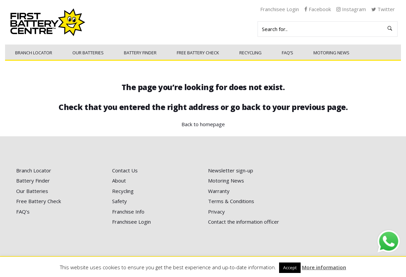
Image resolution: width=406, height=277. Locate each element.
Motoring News (331, 53)
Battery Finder (140, 53)
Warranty (219, 191)
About (119, 180)
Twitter (383, 9)
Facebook (317, 9)
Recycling (250, 53)
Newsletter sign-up (230, 170)
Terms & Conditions (231, 201)
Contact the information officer (243, 221)
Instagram (351, 9)
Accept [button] (290, 268)
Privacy (216, 211)
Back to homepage (203, 124)
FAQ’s (287, 53)
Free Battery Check (198, 53)
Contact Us (125, 170)
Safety (119, 201)
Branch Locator (33, 53)
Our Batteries (88, 53)
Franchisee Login (279, 9)
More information (324, 267)
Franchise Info (128, 211)
